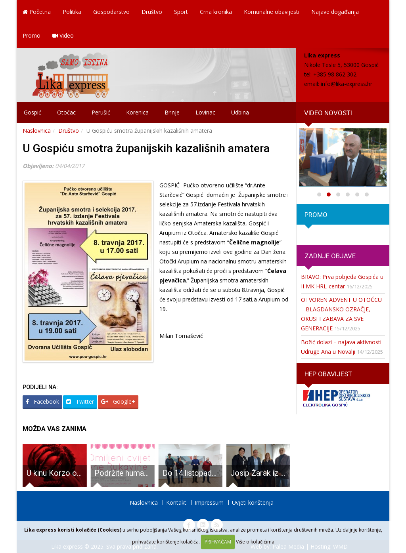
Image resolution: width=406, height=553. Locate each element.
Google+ (118, 401)
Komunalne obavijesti (271, 11)
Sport (181, 11)
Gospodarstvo (111, 11)
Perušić (101, 112)
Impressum (209, 502)
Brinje (172, 112)
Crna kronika (216, 11)
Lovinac (205, 112)
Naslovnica (37, 130)
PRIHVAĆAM (218, 541)
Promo (31, 35)
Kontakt (176, 502)
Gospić (32, 112)
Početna (37, 11)
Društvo (152, 11)
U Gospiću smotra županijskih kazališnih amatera (146, 148)
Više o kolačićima (255, 541)
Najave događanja (335, 11)
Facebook (42, 401)
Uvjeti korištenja (253, 502)
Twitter (80, 401)
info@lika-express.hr (346, 84)
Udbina (240, 112)
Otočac (66, 112)
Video (63, 35)
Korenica (137, 112)
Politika (72, 11)
